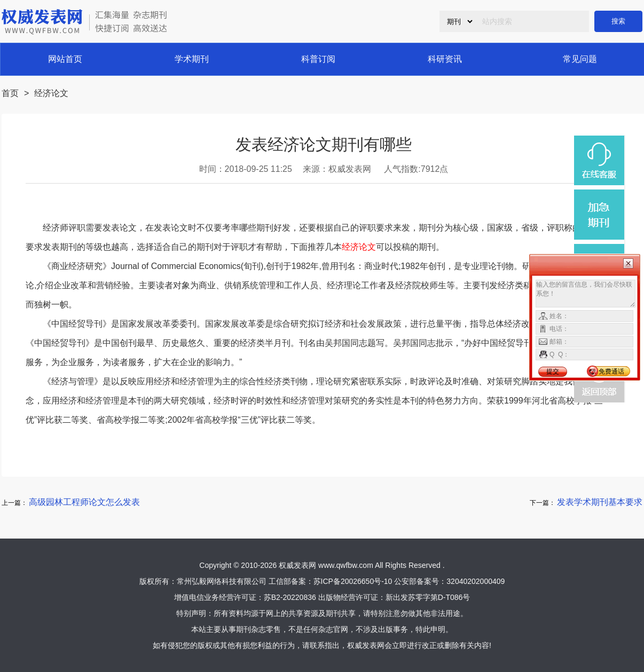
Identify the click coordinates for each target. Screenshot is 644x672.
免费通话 (611, 371)
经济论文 (51, 93)
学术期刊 (192, 59)
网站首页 (65, 59)
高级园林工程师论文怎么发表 (84, 502)
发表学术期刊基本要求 (599, 502)
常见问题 (580, 59)
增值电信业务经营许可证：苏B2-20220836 (245, 597)
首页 (10, 93)
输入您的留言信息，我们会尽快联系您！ (585, 293)
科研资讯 (445, 59)
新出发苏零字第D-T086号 (428, 597)
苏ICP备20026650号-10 (352, 581)
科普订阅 (318, 59)
